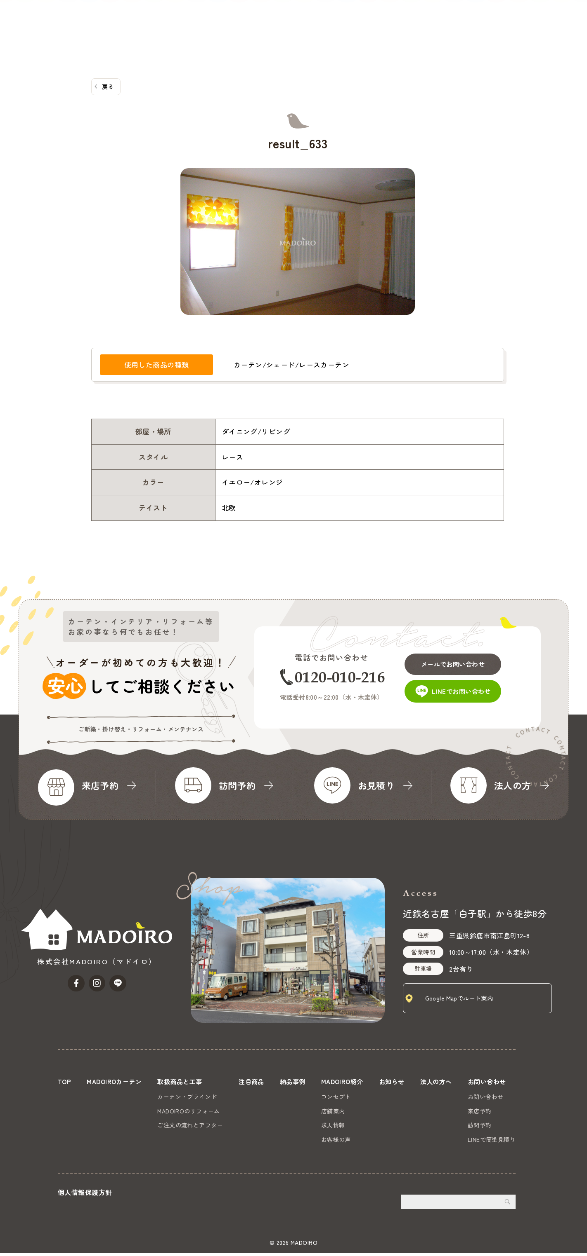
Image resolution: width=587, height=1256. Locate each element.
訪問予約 (480, 1125)
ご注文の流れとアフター (191, 1125)
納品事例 (362, 18)
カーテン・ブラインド (188, 1096)
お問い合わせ (556, 30)
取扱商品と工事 (278, 18)
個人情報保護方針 (85, 1195)
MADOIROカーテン (216, 18)
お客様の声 (335, 1139)
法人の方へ (494, 18)
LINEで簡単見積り (492, 1139)
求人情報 (332, 1125)
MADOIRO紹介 (408, 18)
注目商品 (326, 18)
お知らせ (454, 18)
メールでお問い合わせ (461, 661)
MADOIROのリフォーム (189, 1111)
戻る (108, 86)
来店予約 (480, 1111)
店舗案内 (332, 1111)
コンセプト (335, 1096)
